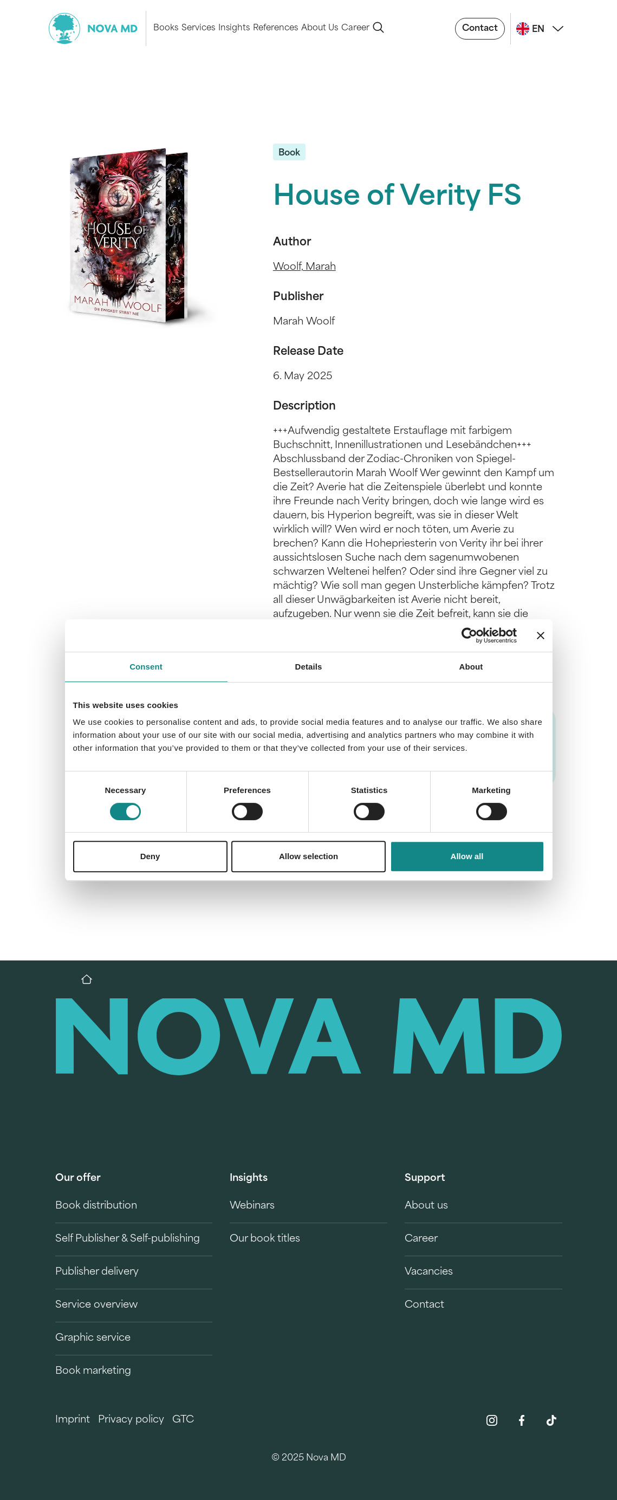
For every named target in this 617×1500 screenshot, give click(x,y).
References (275, 28)
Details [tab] (308, 666)
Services (198, 28)
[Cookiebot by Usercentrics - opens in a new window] (469, 635)
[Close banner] (540, 635)
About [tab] (471, 666)
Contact (480, 28)
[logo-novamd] (97, 28)
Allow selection (308, 856)
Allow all (467, 856)
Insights (234, 28)
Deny (150, 856)
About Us (319, 28)
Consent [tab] (146, 666)
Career (355, 28)
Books (165, 28)
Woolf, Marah (304, 267)
